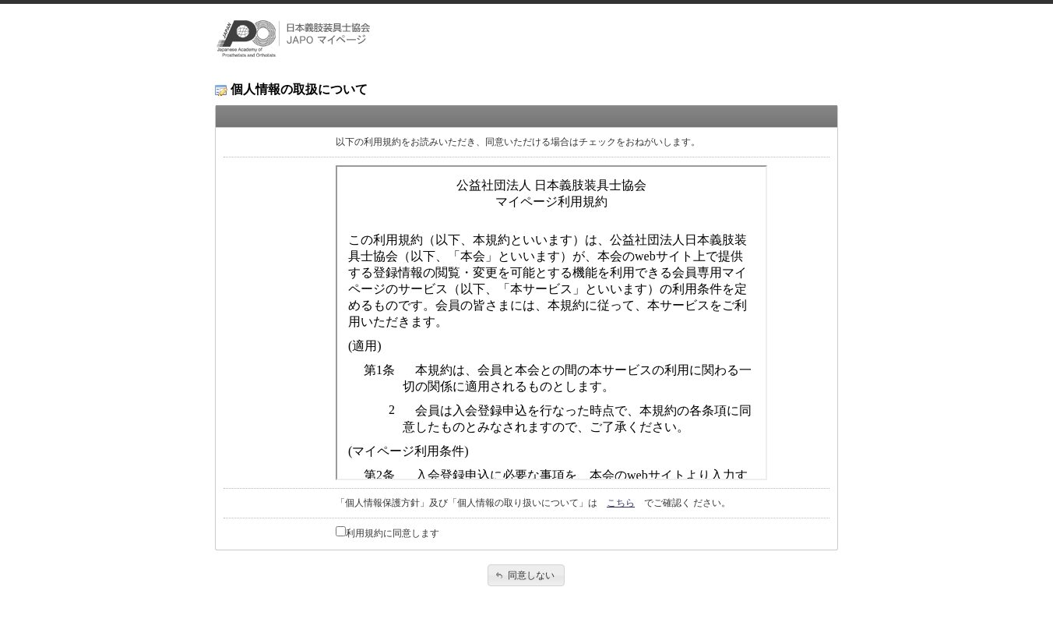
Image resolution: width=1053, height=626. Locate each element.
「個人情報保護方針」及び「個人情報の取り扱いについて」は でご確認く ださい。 (533, 502)
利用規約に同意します (392, 533)
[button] (526, 575)
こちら (621, 502)
